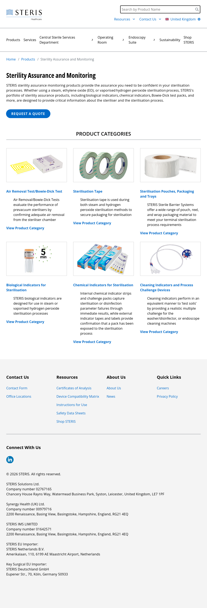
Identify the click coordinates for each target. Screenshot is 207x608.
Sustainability (170, 40)
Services (29, 40)
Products (13, 40)
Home (11, 59)
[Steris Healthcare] (24, 14)
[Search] (160, 9)
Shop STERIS (189, 40)
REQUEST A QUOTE (28, 113)
